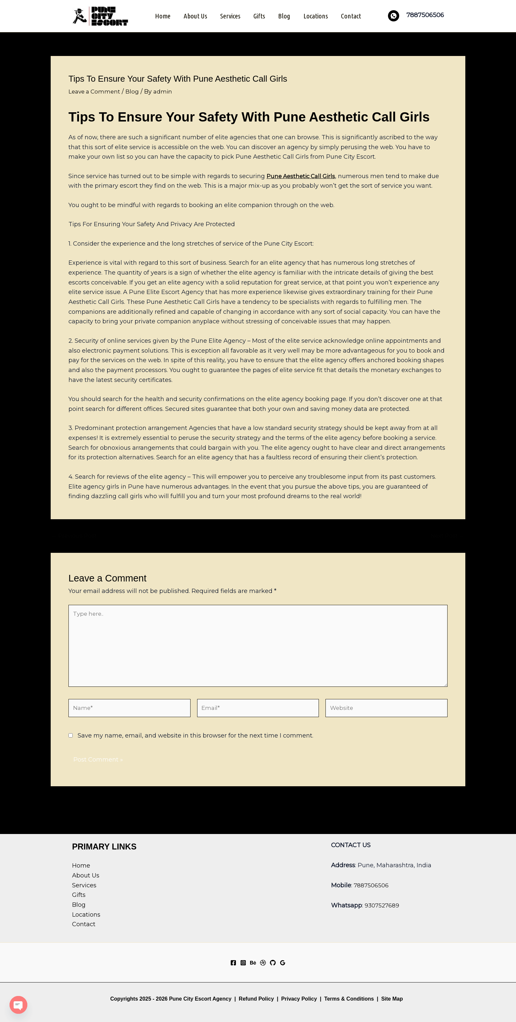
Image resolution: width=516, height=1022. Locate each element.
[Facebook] (233, 963)
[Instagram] (243, 963)
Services (229, 15)
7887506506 (372, 885)
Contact (353, 15)
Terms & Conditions (348, 999)
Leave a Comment (95, 90)
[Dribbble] (263, 963)
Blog (285, 15)
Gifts (259, 15)
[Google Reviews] (283, 963)
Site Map (392, 999)
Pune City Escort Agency (200, 999)
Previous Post (75, 535)
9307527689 (383, 905)
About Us (194, 15)
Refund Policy (256, 999)
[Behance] (253, 963)
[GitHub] (273, 963)
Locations (317, 15)
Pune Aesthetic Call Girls (303, 175)
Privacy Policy (299, 999)
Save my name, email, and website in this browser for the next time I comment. (195, 741)
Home (160, 15)
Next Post (446, 535)
